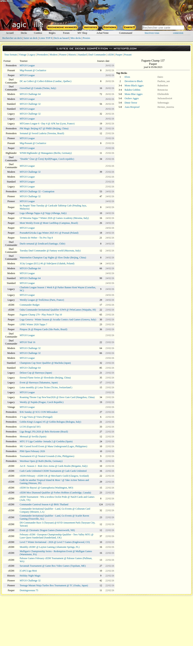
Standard (82, 54)
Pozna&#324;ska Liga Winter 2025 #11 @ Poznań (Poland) (49, 232)
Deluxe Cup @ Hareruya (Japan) (36, 372)
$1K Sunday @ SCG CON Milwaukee (39, 412)
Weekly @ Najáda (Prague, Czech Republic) (41, 402)
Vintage (22, 54)
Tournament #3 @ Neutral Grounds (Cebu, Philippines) (47, 456)
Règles (52, 33)
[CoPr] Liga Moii (28, 570)
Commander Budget (30, 304)
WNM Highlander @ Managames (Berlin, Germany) (46, 153)
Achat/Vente (102, 33)
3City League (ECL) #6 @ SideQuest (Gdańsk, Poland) (47, 263)
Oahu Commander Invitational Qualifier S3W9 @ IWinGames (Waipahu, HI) (58, 309)
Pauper (119, 54)
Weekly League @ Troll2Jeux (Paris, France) (42, 299)
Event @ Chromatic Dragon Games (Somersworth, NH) (47, 530)
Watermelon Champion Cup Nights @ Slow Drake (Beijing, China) (53, 257)
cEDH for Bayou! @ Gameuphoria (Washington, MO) (46, 487)
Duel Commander (97, 54)
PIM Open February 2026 (32, 451)
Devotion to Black (134, 81)
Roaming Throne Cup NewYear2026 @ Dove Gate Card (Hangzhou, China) (57, 397)
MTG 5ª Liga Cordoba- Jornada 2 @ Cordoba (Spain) (46, 441)
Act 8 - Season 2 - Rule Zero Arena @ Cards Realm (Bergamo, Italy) (53, 466)
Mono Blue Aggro (133, 94)
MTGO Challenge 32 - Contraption (37, 191)
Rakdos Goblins (132, 89)
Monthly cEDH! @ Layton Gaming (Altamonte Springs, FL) (49, 547)
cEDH (111, 54)
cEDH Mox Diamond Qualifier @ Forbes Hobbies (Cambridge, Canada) (55, 492)
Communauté (125, 33)
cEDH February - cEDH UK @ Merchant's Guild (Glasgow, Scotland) (54, 475)
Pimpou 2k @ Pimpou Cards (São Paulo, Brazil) (43, 329)
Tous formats (10, 54)
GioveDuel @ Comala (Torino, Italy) (38, 88)
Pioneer (63, 54)
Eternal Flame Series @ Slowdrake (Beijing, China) (45, 377)
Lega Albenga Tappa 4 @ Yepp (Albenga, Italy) (43, 213)
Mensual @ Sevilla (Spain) (33, 436)
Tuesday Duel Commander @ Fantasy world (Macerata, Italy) (50, 250)
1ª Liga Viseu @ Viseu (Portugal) (36, 416)
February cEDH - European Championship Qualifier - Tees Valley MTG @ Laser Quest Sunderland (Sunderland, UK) (56, 536)
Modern (53, 54)
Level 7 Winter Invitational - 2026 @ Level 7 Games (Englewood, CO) (55, 542)
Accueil (10, 33)
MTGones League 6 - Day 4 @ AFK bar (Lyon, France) (47, 123)
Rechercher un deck (12, 38)
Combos (38, 33)
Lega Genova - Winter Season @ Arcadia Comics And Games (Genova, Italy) (58, 319)
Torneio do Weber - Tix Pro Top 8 (36, 237)
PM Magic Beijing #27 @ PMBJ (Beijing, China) (44, 128)
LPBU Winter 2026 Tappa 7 (33, 324)
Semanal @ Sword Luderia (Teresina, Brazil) (42, 133)
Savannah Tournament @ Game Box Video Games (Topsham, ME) (53, 565)
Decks (24, 33)
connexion (178, 33)
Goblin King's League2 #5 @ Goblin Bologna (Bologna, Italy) (50, 421)
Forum (66, 33)
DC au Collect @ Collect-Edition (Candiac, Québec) (45, 81)
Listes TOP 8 (45, 38)
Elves (127, 76)
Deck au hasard (61, 38)
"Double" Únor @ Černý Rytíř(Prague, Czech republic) (47, 159)
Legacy (31, 54)
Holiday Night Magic (30, 575)
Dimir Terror (131, 102)
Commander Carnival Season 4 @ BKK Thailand (44, 504)
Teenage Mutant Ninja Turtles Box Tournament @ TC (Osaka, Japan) (54, 585)
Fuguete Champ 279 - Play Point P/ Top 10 (41, 314)
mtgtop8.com (125, 48)
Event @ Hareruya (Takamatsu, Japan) (39, 382)
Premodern (42, 54)
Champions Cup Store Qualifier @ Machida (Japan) (45, 362)
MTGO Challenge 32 (30, 103)
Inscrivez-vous (152, 33)
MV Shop (82, 33)
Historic (72, 54)
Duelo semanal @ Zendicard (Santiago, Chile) (42, 243)
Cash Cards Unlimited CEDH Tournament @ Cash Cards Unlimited (53, 470)
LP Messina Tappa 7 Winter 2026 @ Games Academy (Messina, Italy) (54, 218)
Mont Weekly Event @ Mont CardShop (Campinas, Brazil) (49, 223)
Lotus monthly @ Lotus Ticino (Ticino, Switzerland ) (46, 387)
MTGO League (27, 65)
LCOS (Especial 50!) (30, 426)
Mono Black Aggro (134, 85)
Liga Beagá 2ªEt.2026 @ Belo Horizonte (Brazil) (44, 431)
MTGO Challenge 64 (30, 94)
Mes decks (76, 38)
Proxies (86, 38)
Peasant (128, 54)
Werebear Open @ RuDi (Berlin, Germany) (41, 461)
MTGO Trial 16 (27, 342)
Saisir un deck (30, 38)
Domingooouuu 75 (29, 590)
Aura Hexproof (132, 107)
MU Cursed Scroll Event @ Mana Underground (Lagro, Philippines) (53, 446)
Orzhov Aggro (132, 98)
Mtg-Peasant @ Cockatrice (33, 70)
